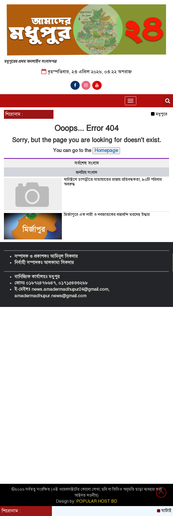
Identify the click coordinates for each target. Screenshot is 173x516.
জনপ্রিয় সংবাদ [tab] (86, 172)
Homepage (106, 150)
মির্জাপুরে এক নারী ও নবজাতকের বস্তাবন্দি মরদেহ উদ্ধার (107, 214)
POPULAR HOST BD (96, 501)
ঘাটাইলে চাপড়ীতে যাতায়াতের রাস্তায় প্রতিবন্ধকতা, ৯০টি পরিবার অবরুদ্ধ (113, 182)
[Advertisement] (86, 346)
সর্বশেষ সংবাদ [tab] (86, 163)
